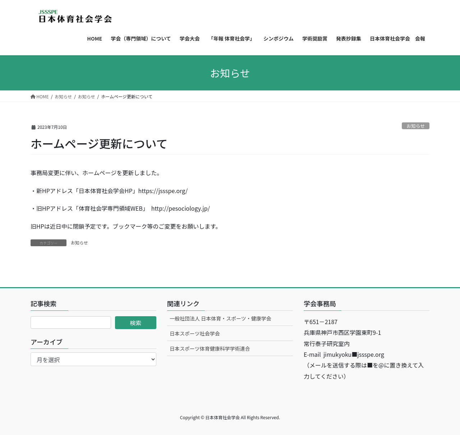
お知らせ (415, 125)
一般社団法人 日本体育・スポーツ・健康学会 (220, 318)
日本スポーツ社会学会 (195, 333)
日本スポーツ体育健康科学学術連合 (210, 348)
